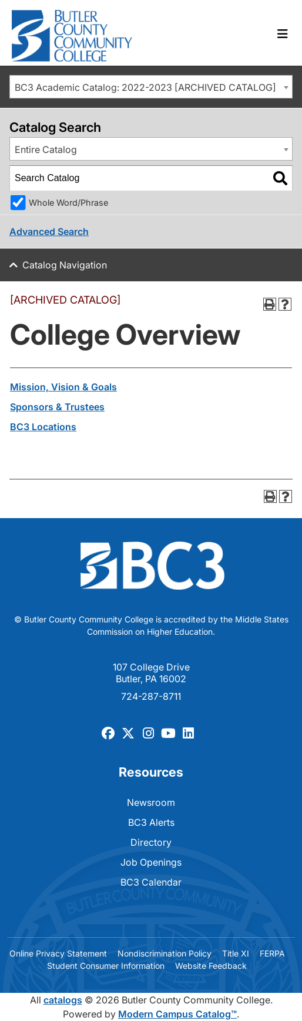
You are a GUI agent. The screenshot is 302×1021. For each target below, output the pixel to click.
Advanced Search (49, 231)
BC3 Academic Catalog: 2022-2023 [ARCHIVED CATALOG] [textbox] (145, 87)
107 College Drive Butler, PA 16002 (151, 673)
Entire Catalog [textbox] (46, 149)
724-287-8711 (151, 696)
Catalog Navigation (64, 265)
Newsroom (151, 802)
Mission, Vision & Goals (63, 387)
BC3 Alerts (151, 822)
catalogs (62, 1000)
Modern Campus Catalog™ (177, 1014)
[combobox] (151, 86)
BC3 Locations (43, 427)
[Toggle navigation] (282, 34)
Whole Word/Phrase (68, 202)
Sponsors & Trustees (57, 407)
